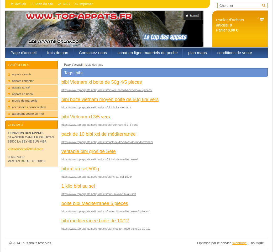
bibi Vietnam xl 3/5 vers (85, 116)
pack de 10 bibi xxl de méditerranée (98, 134)
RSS (66, 4)
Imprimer (85, 4)
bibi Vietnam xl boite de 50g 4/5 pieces (101, 82)
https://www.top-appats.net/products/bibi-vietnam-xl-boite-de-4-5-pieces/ (106, 90)
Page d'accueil (73, 64)
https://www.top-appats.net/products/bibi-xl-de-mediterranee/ (99, 159)
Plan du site (44, 4)
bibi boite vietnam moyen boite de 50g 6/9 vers (110, 99)
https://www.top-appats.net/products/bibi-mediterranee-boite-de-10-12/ (105, 228)
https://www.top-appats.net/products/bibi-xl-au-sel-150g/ (96, 176)
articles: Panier (230, 25)
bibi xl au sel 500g (80, 168)
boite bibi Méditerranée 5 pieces (94, 203)
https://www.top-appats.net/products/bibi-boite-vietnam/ (96, 107)
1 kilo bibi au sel (78, 186)
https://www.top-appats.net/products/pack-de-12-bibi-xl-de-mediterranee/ (107, 142)
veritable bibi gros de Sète (88, 151)
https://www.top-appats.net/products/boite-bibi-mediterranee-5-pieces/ (105, 211)
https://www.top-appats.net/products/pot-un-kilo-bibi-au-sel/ (98, 194)
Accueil (20, 4)
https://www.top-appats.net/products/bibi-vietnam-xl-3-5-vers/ (99, 124)
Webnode (239, 243)
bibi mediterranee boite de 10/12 (95, 220)
